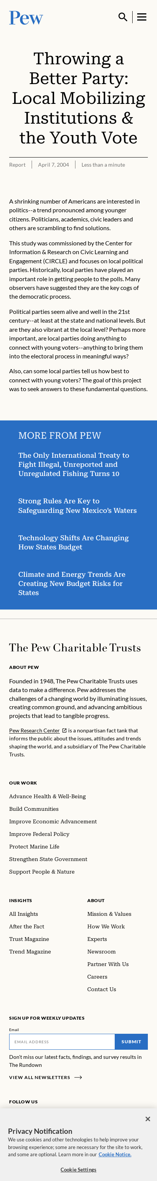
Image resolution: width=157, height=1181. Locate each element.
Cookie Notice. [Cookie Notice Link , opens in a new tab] (115, 1157)
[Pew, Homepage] (26, 17)
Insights (20, 900)
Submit (131, 1041)
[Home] (75, 647)
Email (14, 1029)
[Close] (147, 1122)
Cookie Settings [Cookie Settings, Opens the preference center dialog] (78, 1173)
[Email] (62, 1042)
